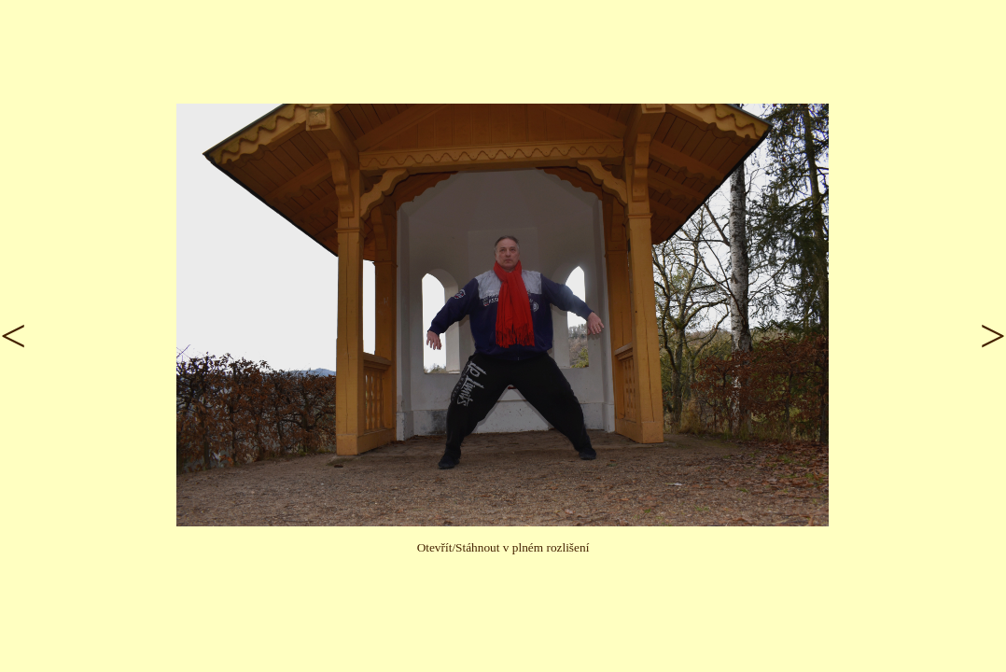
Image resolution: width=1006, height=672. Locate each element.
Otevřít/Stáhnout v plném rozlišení (503, 547)
